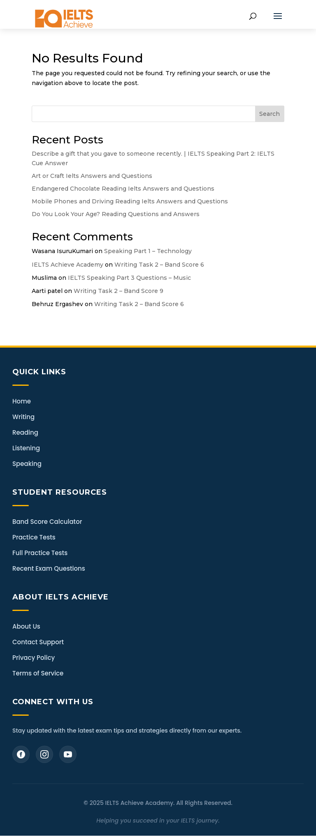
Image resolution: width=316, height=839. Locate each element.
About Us (26, 626)
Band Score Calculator (47, 521)
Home (21, 401)
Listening (26, 448)
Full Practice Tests (39, 553)
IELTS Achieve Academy (67, 264)
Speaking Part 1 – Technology (148, 251)
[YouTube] (68, 754)
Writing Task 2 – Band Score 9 (118, 291)
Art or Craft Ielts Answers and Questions (92, 176)
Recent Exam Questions (48, 568)
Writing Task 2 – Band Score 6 (159, 264)
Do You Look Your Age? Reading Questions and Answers (116, 214)
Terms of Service (37, 673)
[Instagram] (44, 754)
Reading (25, 432)
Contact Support (38, 642)
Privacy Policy (33, 657)
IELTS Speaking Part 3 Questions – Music (129, 277)
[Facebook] (21, 754)
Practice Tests (34, 537)
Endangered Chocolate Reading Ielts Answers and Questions (123, 188)
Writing (23, 417)
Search (269, 114)
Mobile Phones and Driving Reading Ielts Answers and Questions (130, 201)
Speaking (27, 463)
